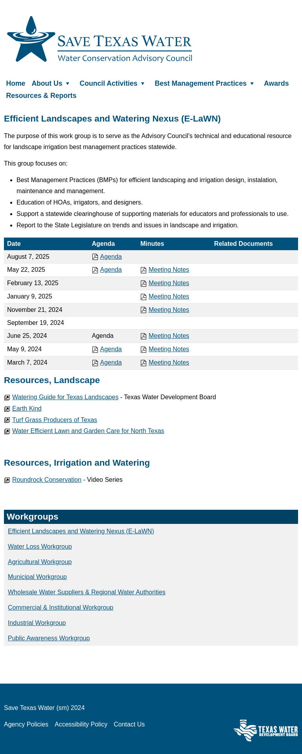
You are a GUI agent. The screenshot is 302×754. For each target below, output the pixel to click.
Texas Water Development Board (265, 730)
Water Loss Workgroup (40, 546)
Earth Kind (23, 408)
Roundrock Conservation (42, 479)
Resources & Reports (41, 96)
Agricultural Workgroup (40, 562)
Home (16, 83)
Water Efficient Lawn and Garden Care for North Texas (84, 431)
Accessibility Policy (81, 724)
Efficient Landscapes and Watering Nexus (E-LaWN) (81, 531)
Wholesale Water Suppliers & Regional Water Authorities (87, 592)
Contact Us (129, 724)
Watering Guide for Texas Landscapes (61, 397)
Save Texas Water (99, 39)
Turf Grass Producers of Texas (50, 420)
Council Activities (114, 83)
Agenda (107, 256)
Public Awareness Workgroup (49, 638)
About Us (52, 83)
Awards (276, 83)
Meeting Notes (164, 269)
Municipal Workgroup (37, 576)
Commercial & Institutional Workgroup (60, 607)
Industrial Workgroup (37, 622)
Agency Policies (26, 724)
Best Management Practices (206, 83)
